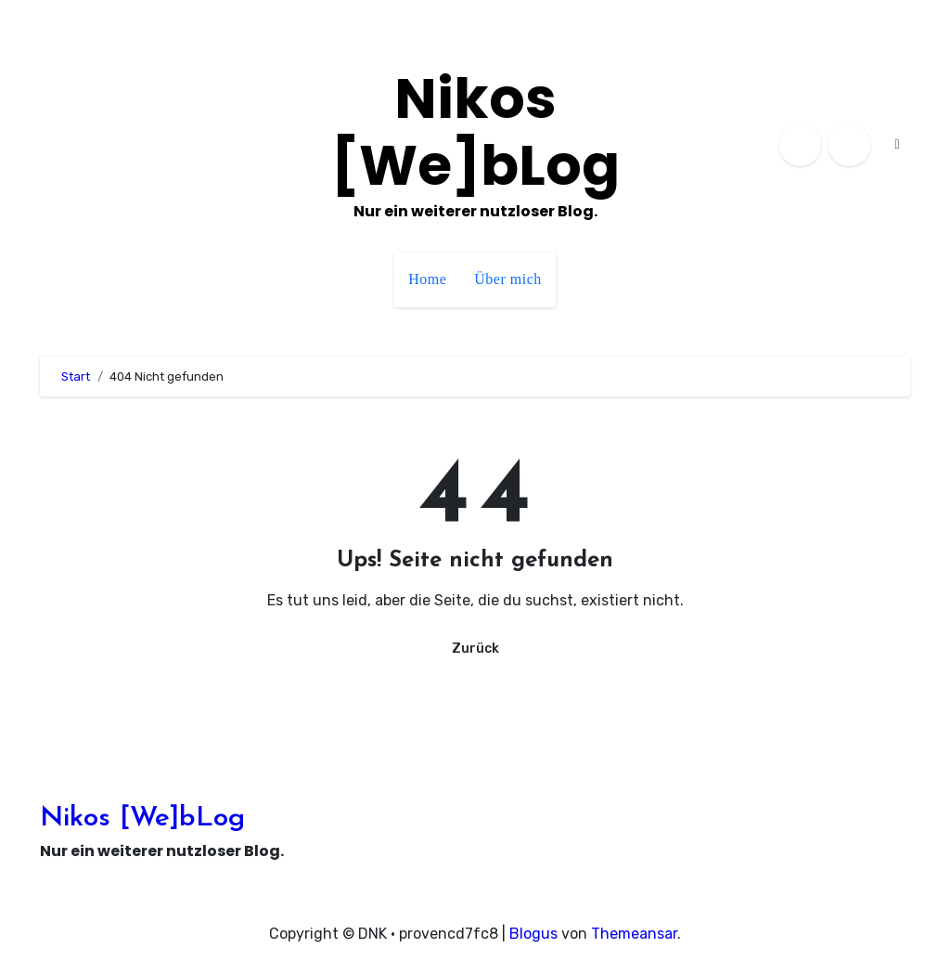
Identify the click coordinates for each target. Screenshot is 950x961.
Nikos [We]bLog (475, 131)
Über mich (507, 279)
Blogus (533, 933)
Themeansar (634, 933)
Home (427, 279)
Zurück (475, 648)
